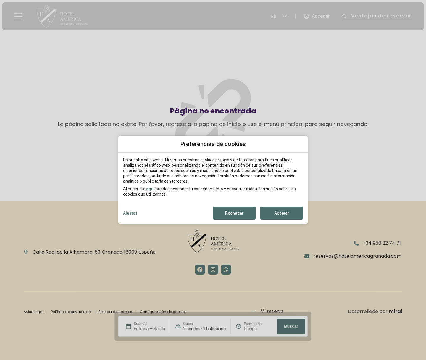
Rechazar (234, 213)
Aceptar (281, 213)
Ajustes (130, 213)
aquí (150, 189)
